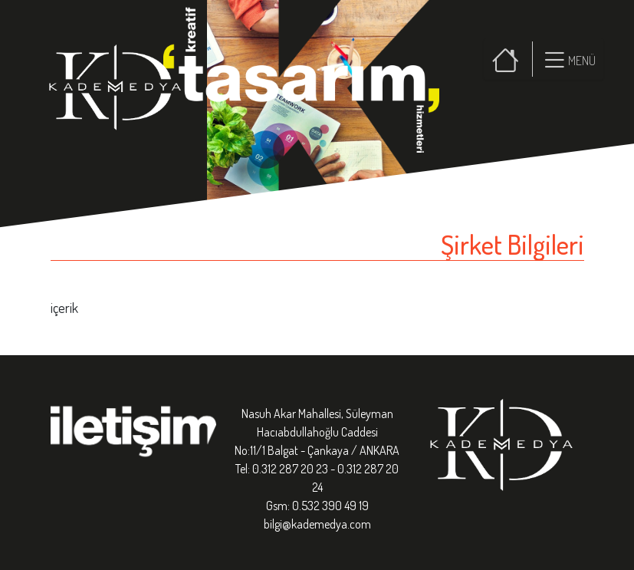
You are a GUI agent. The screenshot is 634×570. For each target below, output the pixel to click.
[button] (567, 59)
